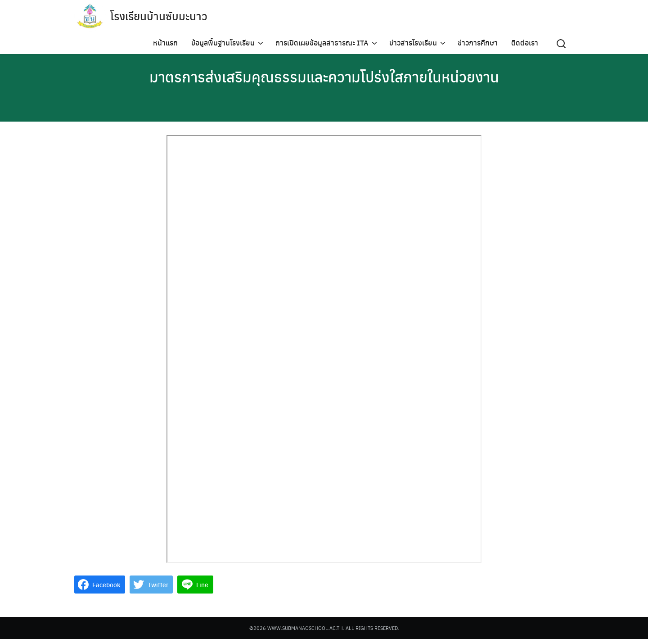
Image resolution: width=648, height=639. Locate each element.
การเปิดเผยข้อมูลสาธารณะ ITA (322, 42)
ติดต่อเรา (524, 42)
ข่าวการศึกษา (478, 42)
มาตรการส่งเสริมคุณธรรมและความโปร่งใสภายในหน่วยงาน (324, 76)
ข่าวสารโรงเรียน (413, 42)
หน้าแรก (165, 42)
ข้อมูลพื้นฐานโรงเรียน (223, 42)
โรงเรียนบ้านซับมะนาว (158, 15)
